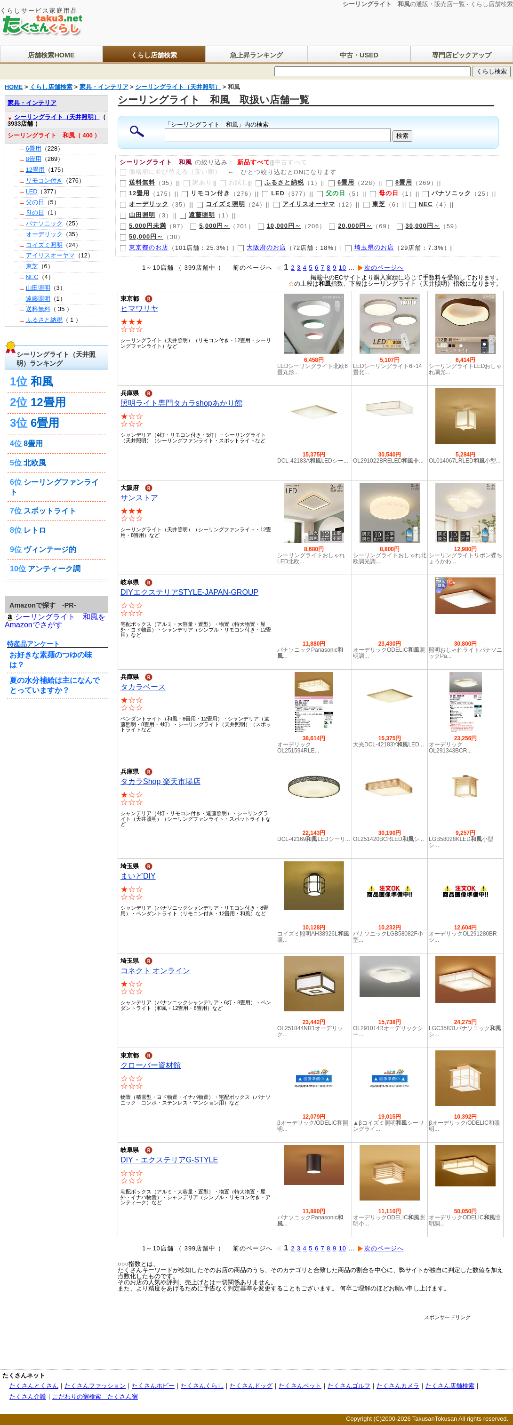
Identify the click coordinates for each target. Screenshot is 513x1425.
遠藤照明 (197, 214)
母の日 (35, 212)
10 (342, 267)
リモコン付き (205, 193)
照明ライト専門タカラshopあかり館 (181, 403)
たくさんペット (300, 1385)
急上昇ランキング (256, 55)
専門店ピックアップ (461, 55)
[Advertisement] (298, 1342)
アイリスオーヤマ (304, 204)
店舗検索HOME (51, 55)
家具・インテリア (32, 102)
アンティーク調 (54, 569)
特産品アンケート (33, 644)
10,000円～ (279, 225)
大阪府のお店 (261, 247)
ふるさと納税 (279, 182)
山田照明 (137, 214)
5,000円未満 (143, 225)
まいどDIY (138, 876)
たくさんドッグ (251, 1385)
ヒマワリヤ (139, 308)
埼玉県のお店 (369, 247)
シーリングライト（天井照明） (57, 116)
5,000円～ (210, 225)
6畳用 (341, 182)
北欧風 (35, 463)
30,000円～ (418, 225)
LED (273, 193)
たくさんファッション (95, 1385)
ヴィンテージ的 (50, 549)
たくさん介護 (27, 1396)
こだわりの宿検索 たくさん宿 (95, 1396)
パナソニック (446, 193)
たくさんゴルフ (349, 1385)
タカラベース (143, 687)
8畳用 (399, 182)
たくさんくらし (202, 1385)
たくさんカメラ (398, 1385)
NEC (421, 204)
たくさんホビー (153, 1385)
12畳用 (135, 193)
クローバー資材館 (150, 1065)
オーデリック (144, 204)
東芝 (374, 204)
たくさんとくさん (33, 1385)
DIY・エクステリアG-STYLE (169, 1160)
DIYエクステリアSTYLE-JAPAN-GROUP (189, 592)
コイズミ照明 (220, 204)
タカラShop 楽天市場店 (160, 781)
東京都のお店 (144, 247)
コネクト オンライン (155, 971)
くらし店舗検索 (154, 55)
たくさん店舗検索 (449, 1385)
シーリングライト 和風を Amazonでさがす (55, 621)
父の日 (35, 202)
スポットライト (50, 511)
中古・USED (359, 55)
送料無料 (137, 182)
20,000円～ (350, 225)
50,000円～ (141, 236)
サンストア (139, 498)
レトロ (35, 530)
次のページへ (380, 267)
